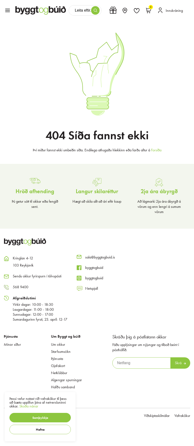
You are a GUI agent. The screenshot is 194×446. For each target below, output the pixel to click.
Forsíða (156, 150)
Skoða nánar (28, 406)
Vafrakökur (182, 415)
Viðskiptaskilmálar (157, 415)
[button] (40, 417)
